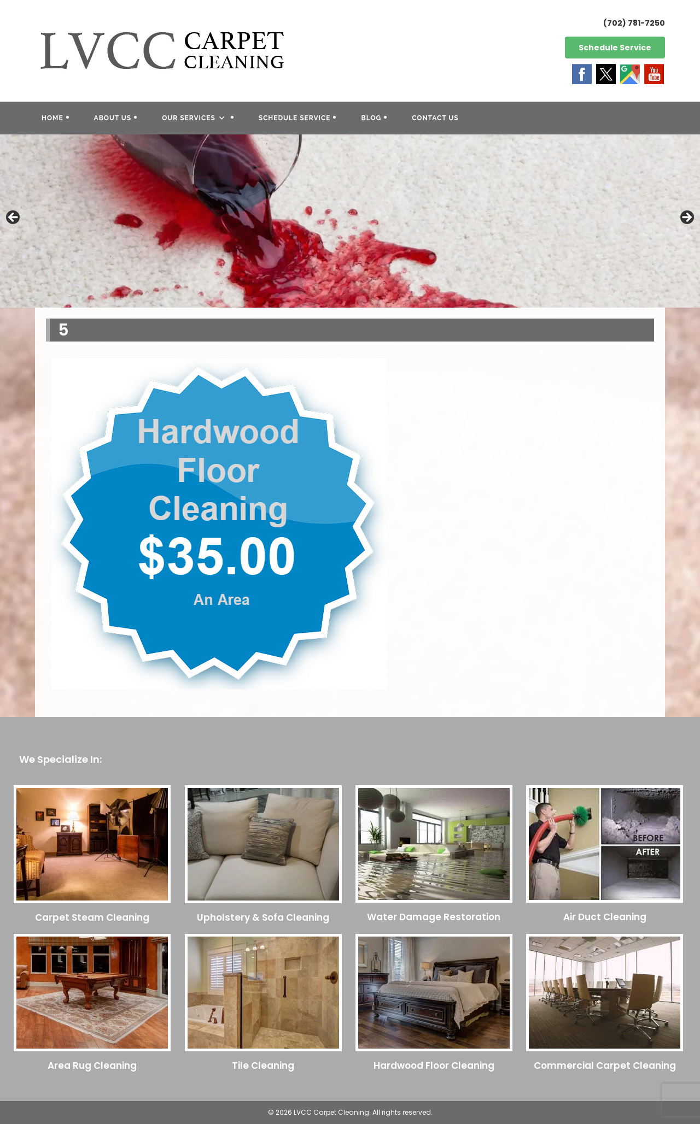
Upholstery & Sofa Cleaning (263, 917)
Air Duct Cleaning (604, 916)
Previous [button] (13, 218)
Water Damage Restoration (433, 916)
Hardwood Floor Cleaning (434, 1065)
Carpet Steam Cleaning (92, 917)
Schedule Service (615, 47)
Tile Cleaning (263, 1065)
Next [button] (686, 218)
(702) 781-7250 (634, 22)
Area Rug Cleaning (92, 1065)
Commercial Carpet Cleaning (605, 1065)
